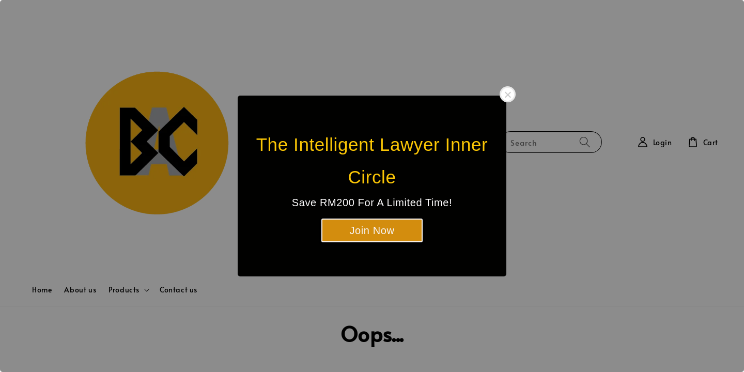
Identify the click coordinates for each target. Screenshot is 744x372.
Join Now (371, 230)
